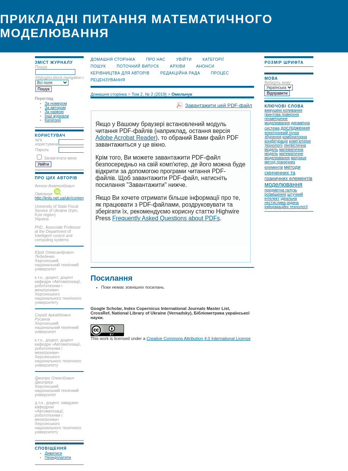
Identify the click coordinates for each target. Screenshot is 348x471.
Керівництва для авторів (120, 73)
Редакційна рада (180, 73)
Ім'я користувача (46, 142)
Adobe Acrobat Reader (125, 137)
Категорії (53, 120)
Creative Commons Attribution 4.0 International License (198, 338)
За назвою (54, 112)
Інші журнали (57, 116)
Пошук (98, 66)
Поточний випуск (138, 66)
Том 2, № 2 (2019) (149, 94)
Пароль (42, 150)
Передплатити (58, 457)
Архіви (178, 66)
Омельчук (182, 94)
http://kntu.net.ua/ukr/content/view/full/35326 (73, 198)
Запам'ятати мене (60, 158)
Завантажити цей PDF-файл (218, 105)
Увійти (184, 59)
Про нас (155, 59)
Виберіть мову (277, 83)
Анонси (205, 66)
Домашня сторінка (113, 59)
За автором (55, 108)
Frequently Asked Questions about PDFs (166, 218)
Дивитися (53, 453)
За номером (56, 103)
